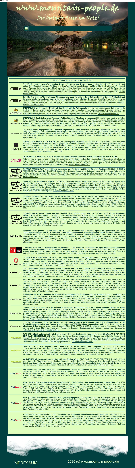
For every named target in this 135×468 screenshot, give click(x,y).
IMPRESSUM (25, 463)
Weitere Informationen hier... (33, 105)
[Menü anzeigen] (26, 28)
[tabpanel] (67, 255)
